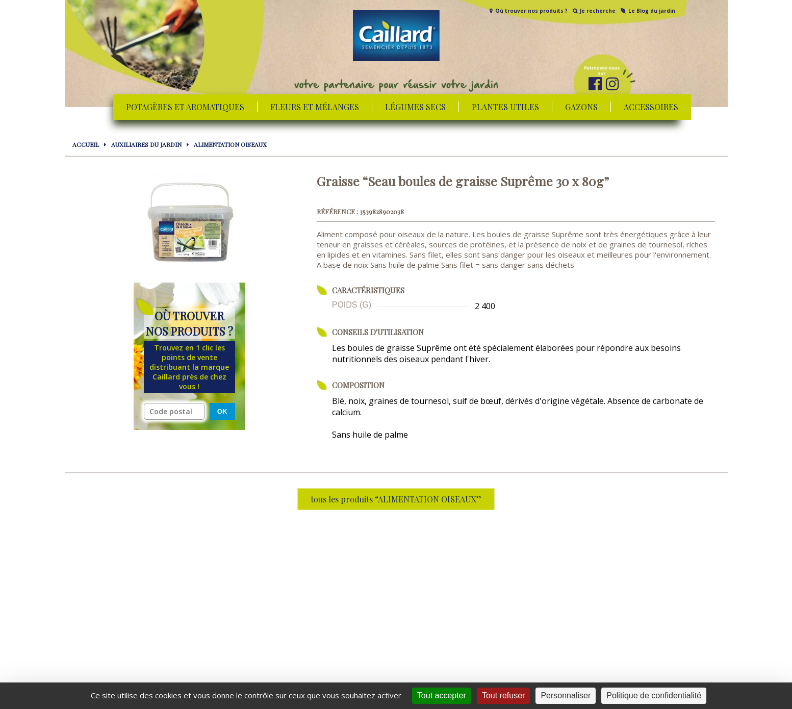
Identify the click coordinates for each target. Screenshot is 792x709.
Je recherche (598, 11)
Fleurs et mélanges (314, 107)
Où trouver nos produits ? (531, 11)
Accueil (85, 144)
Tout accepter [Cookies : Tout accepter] (441, 695)
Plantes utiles (505, 107)
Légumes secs (415, 107)
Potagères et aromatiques (185, 107)
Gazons (581, 107)
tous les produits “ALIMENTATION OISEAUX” (396, 499)
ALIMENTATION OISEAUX (230, 144)
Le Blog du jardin (651, 11)
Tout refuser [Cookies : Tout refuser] (503, 695)
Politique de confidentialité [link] (653, 695)
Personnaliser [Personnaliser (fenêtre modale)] (566, 695)
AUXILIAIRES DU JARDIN (146, 144)
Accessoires (651, 107)
